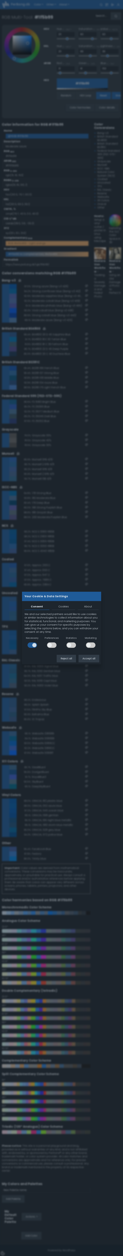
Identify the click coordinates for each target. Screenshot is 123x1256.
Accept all (88, 658)
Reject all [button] (66, 658)
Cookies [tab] (63, 606)
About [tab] (88, 606)
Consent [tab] (37, 606)
